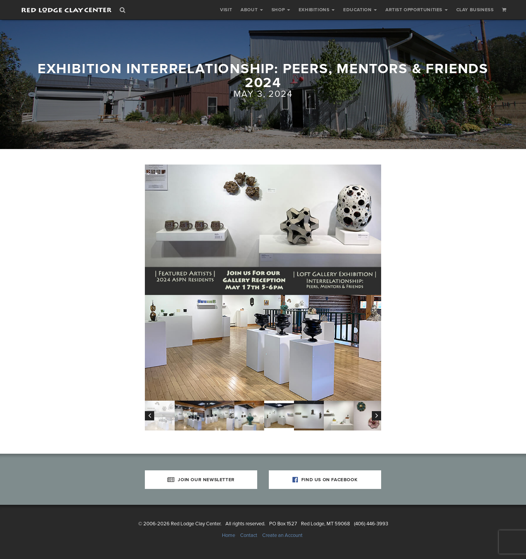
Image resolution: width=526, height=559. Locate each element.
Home (228, 535)
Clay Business (475, 9)
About (252, 9)
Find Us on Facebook (325, 479)
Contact (248, 535)
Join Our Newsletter (201, 479)
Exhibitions (317, 9)
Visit (226, 9)
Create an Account (282, 535)
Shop (281, 9)
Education (360, 9)
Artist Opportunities (416, 9)
